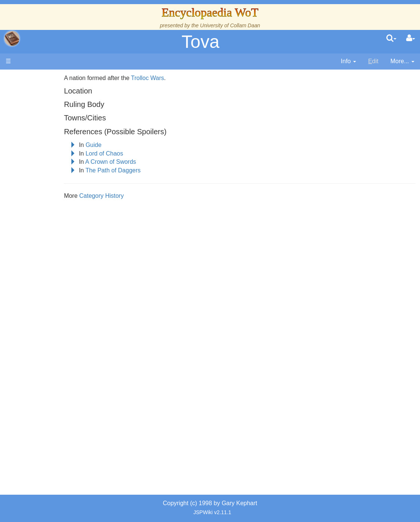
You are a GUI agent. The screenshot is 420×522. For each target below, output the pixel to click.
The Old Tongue (56, 210)
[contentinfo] (348, 61)
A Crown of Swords (142, 162)
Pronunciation (53, 372)
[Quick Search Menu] (391, 38)
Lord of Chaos (136, 153)
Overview (62, 193)
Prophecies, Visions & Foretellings (51, 321)
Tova (200, 42)
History (44, 159)
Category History (133, 196)
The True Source (57, 150)
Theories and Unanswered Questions (52, 355)
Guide (125, 145)
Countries (63, 202)
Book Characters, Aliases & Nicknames (58, 227)
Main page (35, 78)
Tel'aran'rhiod (53, 338)
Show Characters (58, 244)
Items (42, 304)
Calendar (47, 167)
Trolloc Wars (179, 78)
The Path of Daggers (144, 170)
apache (11, 38)
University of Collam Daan (230, 25)
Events (44, 176)
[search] (391, 38)
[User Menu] (410, 38)
